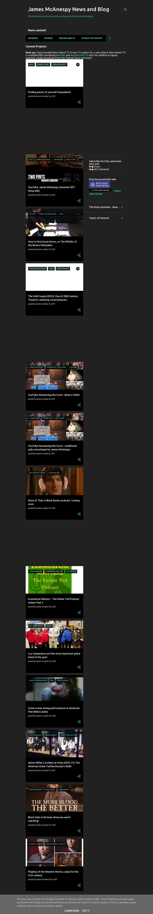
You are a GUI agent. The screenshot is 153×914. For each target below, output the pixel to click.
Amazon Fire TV (79, 55)
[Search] (125, 9)
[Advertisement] (53, 131)
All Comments (100, 169)
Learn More (72, 910)
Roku (62, 55)
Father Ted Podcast (92, 38)
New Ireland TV (67, 38)
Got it (85, 910)
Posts (96, 166)
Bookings (33, 38)
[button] (79, 102)
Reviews (48, 38)
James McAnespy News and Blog (68, 9)
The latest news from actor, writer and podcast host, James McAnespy (60, 16)
